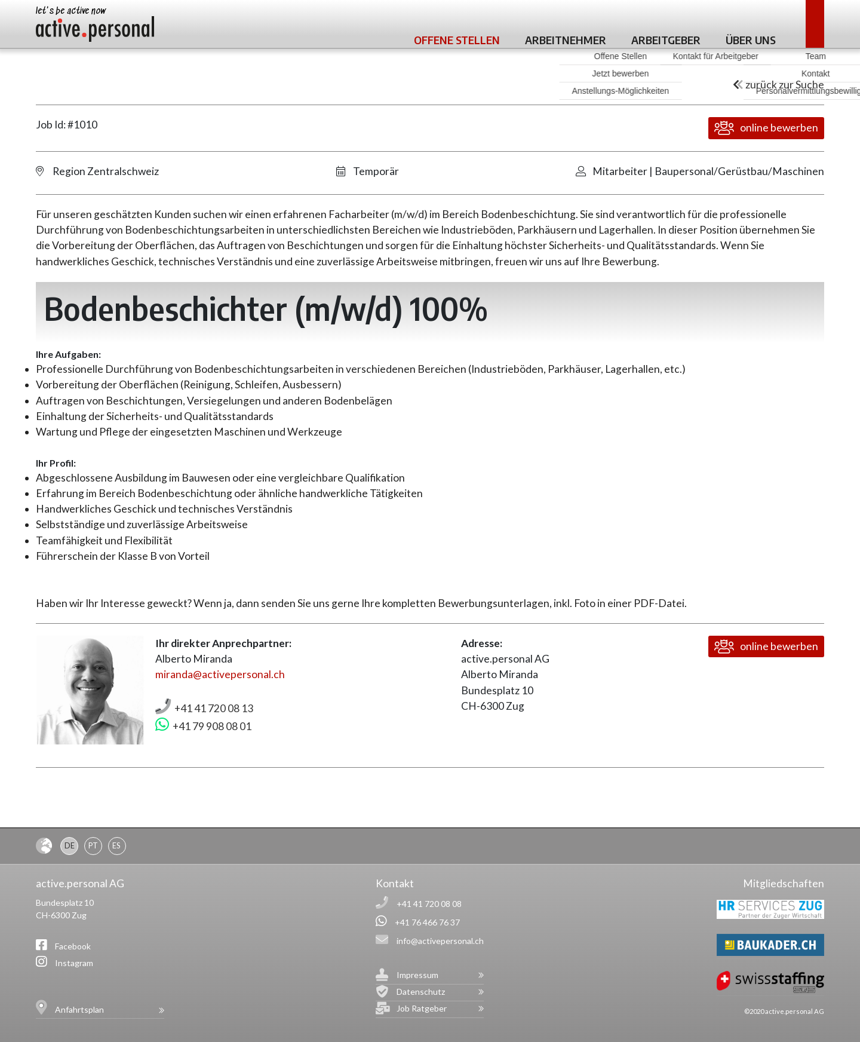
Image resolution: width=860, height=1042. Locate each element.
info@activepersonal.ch (440, 941)
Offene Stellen (457, 40)
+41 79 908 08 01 (212, 726)
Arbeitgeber (666, 40)
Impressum (417, 975)
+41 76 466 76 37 (427, 922)
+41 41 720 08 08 (429, 904)
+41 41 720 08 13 (213, 708)
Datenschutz (421, 991)
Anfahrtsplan (79, 1009)
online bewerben (766, 128)
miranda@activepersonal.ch (220, 674)
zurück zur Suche (778, 84)
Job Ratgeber (422, 1008)
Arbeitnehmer (565, 40)
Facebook (73, 946)
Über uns (751, 40)
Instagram (74, 963)
